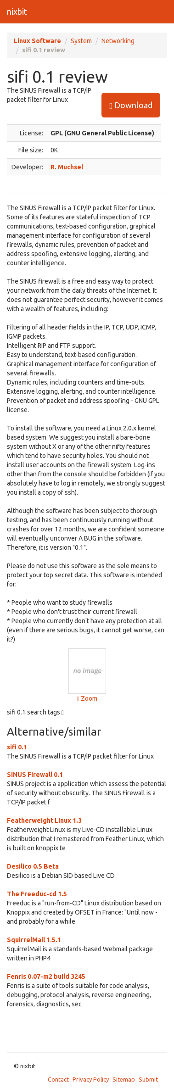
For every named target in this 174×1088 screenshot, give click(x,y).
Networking (118, 41)
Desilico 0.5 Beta (33, 866)
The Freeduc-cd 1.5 (37, 894)
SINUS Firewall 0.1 (35, 774)
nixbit (17, 11)
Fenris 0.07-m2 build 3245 (46, 976)
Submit (148, 1079)
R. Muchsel (67, 167)
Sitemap (123, 1079)
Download (130, 105)
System (81, 41)
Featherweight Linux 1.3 (44, 820)
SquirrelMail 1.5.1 (34, 939)
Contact (58, 1079)
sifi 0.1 (17, 747)
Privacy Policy (91, 1079)
